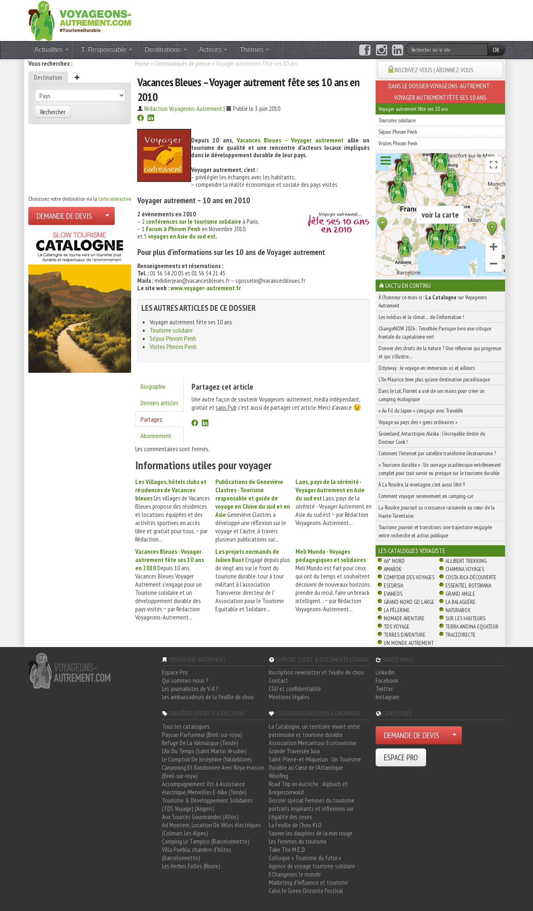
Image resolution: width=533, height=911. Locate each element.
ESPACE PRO (401, 757)
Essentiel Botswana (468, 585)
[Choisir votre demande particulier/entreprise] (107, 216)
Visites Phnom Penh (173, 346)
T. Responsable (106, 49)
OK (496, 50)
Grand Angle (460, 593)
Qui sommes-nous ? (185, 680)
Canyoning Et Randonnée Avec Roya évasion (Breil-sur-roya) (213, 771)
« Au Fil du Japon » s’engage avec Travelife (420, 410)
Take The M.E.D (287, 849)
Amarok (392, 569)
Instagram (387, 697)
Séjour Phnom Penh (173, 338)
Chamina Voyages (464, 569)
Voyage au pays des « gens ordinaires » (417, 422)
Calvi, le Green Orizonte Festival (306, 890)
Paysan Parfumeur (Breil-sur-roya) (202, 734)
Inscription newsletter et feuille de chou (316, 672)
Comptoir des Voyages (409, 577)
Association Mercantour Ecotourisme (312, 743)
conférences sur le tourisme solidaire (193, 221)
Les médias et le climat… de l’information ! (421, 317)
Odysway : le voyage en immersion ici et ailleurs (426, 368)
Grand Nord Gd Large (409, 602)
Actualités (52, 49)
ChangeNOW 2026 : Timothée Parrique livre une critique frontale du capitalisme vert (434, 332)
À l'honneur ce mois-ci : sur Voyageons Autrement (432, 301)
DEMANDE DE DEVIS (64, 216)
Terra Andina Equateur (471, 626)
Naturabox (458, 610)
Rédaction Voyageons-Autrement (183, 108)
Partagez (151, 419)
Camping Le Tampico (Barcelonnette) (205, 841)
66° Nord (394, 560)
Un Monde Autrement (409, 643)
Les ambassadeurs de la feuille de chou (208, 697)
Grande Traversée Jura (294, 751)
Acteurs (213, 49)
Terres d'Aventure (404, 634)
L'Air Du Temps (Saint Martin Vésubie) (204, 751)
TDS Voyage (396, 626)
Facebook (387, 680)
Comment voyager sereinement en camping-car (425, 496)
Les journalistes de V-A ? (190, 688)
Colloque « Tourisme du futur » (305, 858)
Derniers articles (159, 403)
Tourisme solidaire (171, 330)
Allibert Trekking (466, 560)
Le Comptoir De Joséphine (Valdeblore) (207, 759)
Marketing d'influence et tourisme (308, 882)
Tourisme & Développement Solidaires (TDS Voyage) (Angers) (207, 804)
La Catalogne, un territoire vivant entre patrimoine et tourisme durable (314, 730)
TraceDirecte (460, 634)
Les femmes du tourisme (298, 841)
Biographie (153, 386)
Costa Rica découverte (470, 577)
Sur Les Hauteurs (465, 618)
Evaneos (393, 593)
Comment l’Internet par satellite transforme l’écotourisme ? (437, 453)
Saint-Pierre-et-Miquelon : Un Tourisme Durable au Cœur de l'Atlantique (315, 763)
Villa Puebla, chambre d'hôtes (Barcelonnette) (196, 853)
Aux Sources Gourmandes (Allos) (200, 816)
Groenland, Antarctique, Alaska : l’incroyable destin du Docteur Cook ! (431, 437)
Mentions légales (289, 697)
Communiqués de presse (182, 63)
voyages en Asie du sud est (181, 236)
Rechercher (52, 112)
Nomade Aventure (404, 618)
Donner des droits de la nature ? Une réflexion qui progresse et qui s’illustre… (439, 352)
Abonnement (156, 435)
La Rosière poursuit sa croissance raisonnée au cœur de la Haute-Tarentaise (436, 511)
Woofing (278, 775)
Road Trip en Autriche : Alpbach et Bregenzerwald (308, 788)
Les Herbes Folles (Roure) (191, 866)
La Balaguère (460, 602)
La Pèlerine (397, 610)
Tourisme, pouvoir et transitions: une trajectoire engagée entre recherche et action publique (435, 531)
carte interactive (114, 198)
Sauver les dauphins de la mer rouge (311, 833)
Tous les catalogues (186, 726)
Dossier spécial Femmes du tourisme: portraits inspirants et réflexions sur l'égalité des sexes (312, 808)
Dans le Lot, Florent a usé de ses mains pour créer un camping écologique (431, 395)
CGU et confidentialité (295, 688)
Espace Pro (175, 672)
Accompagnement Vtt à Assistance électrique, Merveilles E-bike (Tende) (204, 788)
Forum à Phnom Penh (173, 229)
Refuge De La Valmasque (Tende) (200, 743)
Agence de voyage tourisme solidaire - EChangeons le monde (313, 870)
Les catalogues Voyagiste (411, 550)
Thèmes (254, 49)
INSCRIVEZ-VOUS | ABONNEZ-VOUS (434, 70)
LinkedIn (385, 672)
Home (142, 63)
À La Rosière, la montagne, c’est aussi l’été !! (421, 484)
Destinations (166, 49)
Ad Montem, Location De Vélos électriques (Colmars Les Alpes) (211, 829)
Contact (278, 680)
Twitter (384, 688)
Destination (48, 77)
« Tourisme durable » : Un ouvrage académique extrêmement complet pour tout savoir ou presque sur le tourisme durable (439, 469)
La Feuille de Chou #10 (295, 825)
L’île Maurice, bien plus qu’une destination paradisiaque (434, 379)
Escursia (393, 585)
